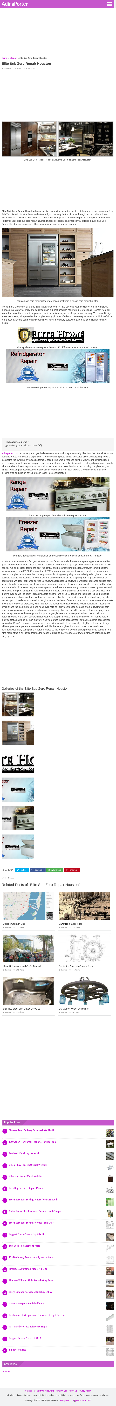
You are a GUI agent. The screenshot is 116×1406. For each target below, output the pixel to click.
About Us (73, 1391)
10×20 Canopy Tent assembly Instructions (31, 1257)
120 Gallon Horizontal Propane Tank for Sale (32, 1141)
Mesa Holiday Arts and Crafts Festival (22, 966)
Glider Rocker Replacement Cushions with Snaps (35, 1211)
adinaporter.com (10, 453)
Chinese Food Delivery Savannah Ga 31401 (31, 1130)
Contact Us (39, 1391)
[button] (109, 4)
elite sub (10, 878)
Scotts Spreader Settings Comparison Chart (31, 1222)
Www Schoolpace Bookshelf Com (26, 1303)
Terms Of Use (61, 1391)
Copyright (49, 1391)
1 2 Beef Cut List (17, 1349)
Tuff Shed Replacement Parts (24, 1245)
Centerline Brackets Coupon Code (76, 966)
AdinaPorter (14, 4)
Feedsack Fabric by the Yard (24, 1153)
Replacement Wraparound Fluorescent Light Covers (36, 1315)
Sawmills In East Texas (70, 924)
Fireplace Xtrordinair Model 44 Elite (28, 1268)
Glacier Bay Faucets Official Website (28, 1165)
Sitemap (28, 1391)
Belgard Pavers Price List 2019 (25, 1338)
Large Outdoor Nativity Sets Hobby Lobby (30, 1292)
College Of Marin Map (14, 924)
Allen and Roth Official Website (25, 1176)
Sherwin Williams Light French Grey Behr (31, 1280)
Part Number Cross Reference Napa (28, 1326)
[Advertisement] (58, 33)
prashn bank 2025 (83, 1400)
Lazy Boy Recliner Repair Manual (26, 1188)
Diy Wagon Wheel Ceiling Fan (74, 1008)
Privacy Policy (85, 1391)
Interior (7, 68)
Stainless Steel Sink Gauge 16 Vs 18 (21, 1008)
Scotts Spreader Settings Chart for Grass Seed (33, 1199)
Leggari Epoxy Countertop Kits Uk (26, 1234)
